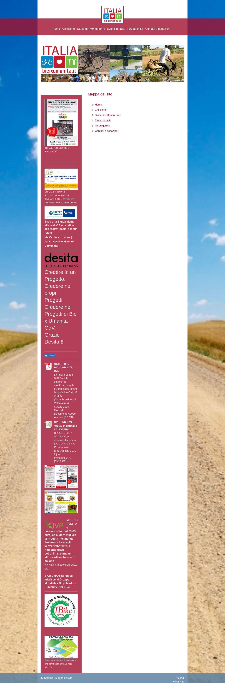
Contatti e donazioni (106, 130)
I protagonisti (102, 125)
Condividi (50, 356)
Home (98, 104)
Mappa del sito (63, 677)
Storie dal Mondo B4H (108, 115)
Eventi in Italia (103, 120)
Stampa (47, 677)
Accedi (180, 677)
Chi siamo (101, 109)
